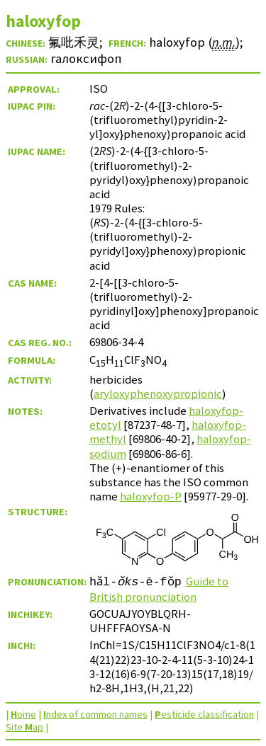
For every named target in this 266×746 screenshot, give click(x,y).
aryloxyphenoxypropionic (158, 393)
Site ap (24, 727)
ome (23, 714)
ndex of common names (95, 714)
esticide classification (204, 714)
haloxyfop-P (151, 496)
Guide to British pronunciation (159, 588)
